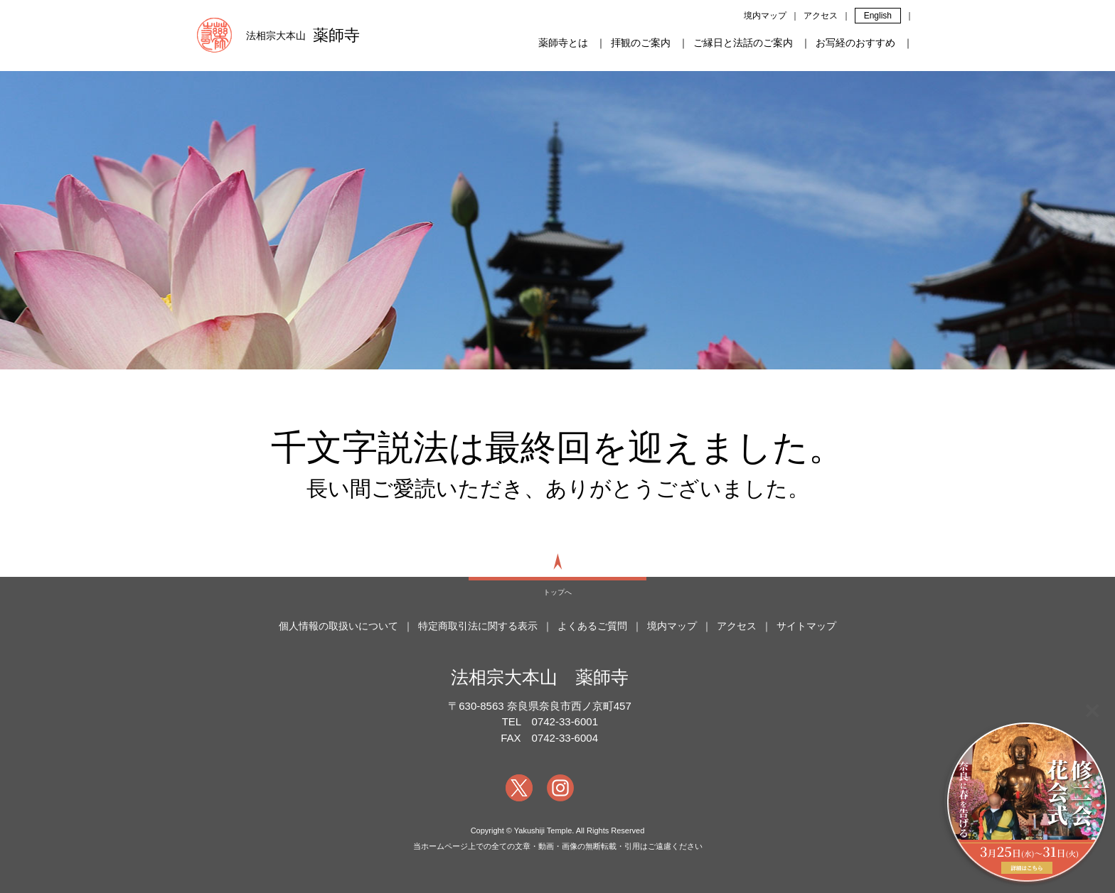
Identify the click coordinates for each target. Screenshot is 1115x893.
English (878, 16)
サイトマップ (806, 626)
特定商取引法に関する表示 (478, 626)
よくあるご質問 (592, 626)
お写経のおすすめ (855, 42)
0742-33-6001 (565, 721)
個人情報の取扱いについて (338, 626)
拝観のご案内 (641, 42)
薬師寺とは (563, 42)
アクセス (821, 16)
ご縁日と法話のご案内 (743, 42)
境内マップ (765, 16)
